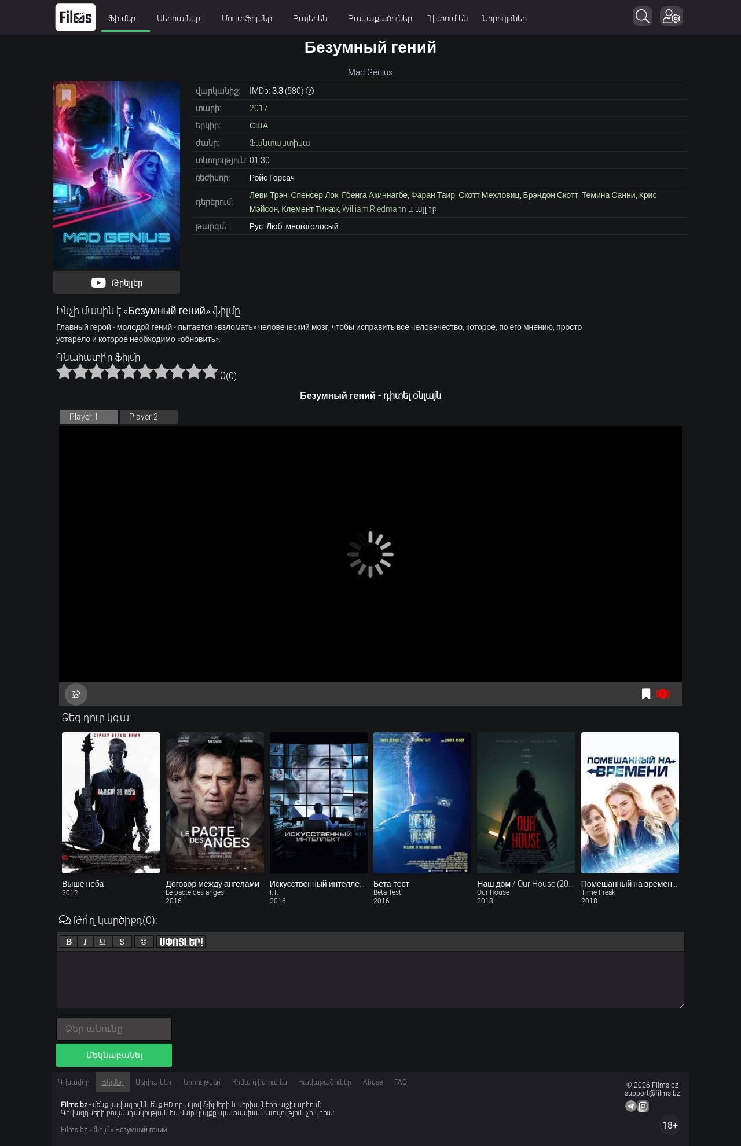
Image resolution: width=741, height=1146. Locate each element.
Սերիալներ (182, 18)
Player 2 (143, 416)
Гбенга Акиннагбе (375, 195)
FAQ (400, 1082)
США (259, 125)
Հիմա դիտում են (259, 1082)
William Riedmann (374, 209)
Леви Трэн (269, 195)
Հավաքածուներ (380, 18)
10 (210, 371)
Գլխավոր (74, 1082)
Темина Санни (609, 195)
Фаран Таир (433, 195)
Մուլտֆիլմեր (251, 18)
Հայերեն (314, 18)
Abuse (373, 1082)
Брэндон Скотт (550, 195)
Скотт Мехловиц (488, 195)
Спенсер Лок (314, 195)
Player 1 (83, 416)
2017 (259, 108)
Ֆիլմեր (125, 18)
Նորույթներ (504, 18)
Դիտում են (447, 18)
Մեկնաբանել (114, 1055)
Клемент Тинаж (310, 209)
